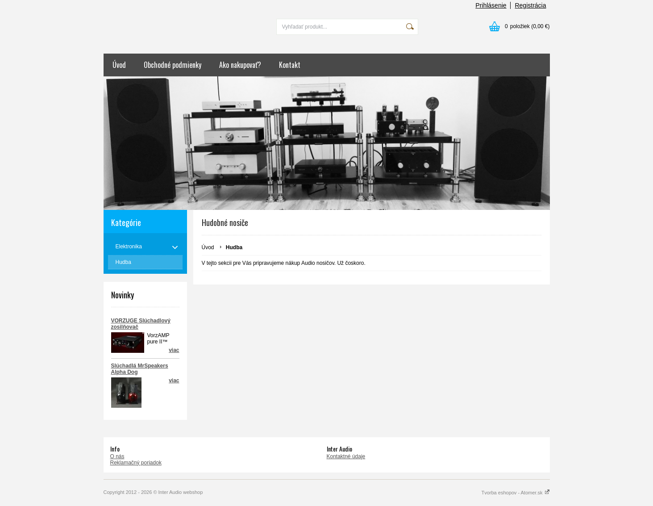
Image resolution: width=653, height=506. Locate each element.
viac (174, 380)
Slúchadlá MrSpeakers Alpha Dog (139, 369)
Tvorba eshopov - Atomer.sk (515, 492)
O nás (117, 456)
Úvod (119, 64)
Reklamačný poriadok (136, 463)
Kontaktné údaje (346, 456)
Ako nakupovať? (240, 64)
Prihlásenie (490, 5)
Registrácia (530, 5)
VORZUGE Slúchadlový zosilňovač (141, 324)
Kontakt (289, 64)
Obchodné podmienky (172, 64)
